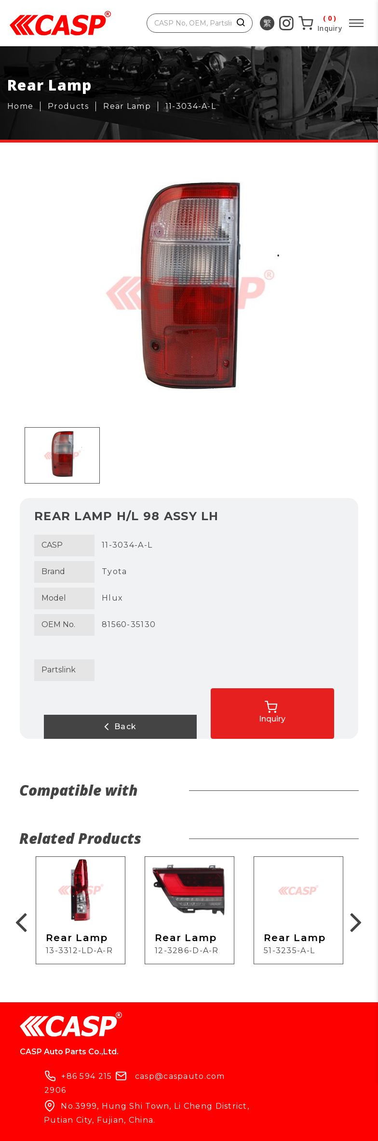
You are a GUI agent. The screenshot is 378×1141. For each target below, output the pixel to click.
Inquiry (316, 706)
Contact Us (254, 1103)
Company (107, 1103)
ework (330, 1125)
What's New (178, 1103)
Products (43, 1103)
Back (82, 726)
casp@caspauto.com (281, 1030)
